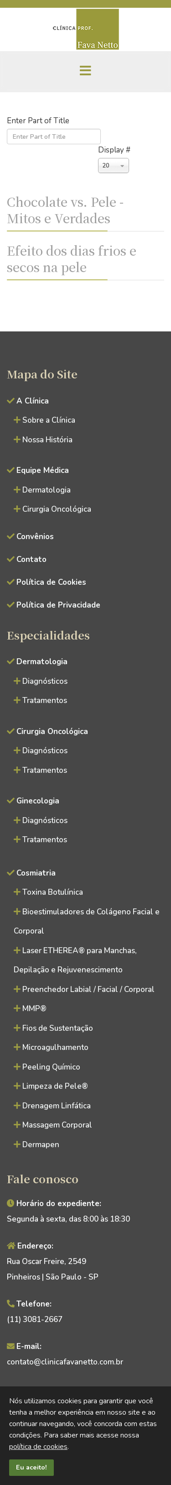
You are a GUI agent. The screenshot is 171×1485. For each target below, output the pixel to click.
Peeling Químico (51, 1067)
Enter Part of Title (39, 120)
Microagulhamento (55, 1047)
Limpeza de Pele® (55, 1086)
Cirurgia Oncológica (56, 509)
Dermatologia (46, 490)
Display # (114, 150)
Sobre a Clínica (48, 420)
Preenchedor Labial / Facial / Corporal (88, 989)
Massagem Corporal (57, 1125)
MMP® (34, 1008)
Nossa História (47, 440)
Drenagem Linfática (56, 1106)
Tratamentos (44, 700)
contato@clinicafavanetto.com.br (65, 1362)
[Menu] (85, 71)
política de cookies (38, 1447)
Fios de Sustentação (57, 1028)
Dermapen (40, 1144)
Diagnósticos (44, 681)
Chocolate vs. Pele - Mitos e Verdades (65, 209)
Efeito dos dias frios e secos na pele (71, 258)
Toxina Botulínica (52, 892)
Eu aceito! (31, 1467)
